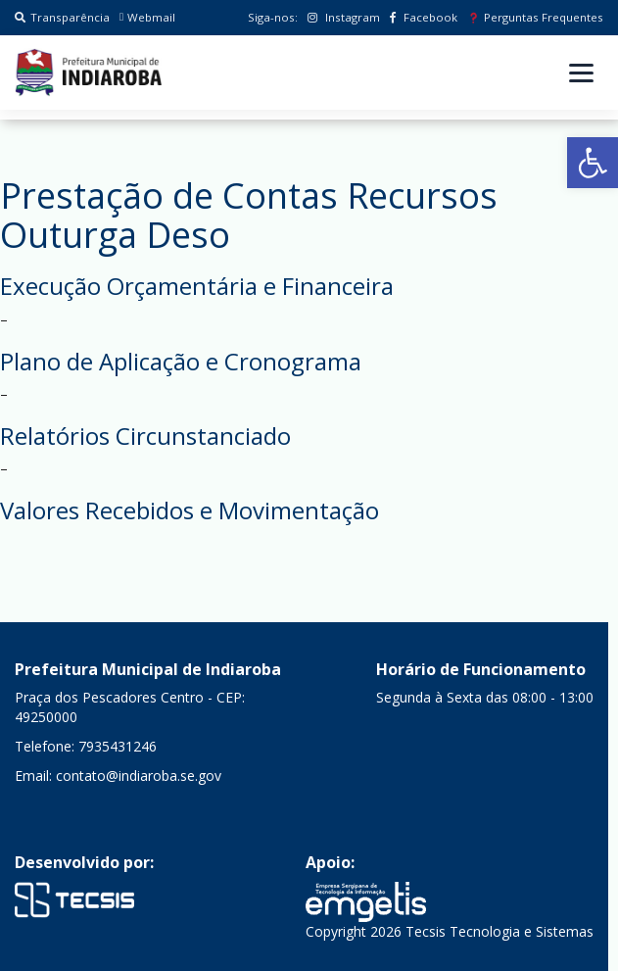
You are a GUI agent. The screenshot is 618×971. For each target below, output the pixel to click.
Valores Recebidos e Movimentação (189, 510)
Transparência (62, 17)
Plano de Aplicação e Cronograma (180, 361)
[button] (592, 162)
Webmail (147, 17)
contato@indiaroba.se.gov (138, 775)
